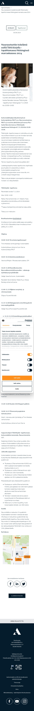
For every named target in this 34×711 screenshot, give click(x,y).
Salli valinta (17, 383)
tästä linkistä (17, 218)
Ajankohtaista (5, 8)
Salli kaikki (17, 378)
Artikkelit (11, 28)
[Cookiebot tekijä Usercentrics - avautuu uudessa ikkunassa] (24, 321)
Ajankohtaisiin (17, 596)
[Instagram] (24, 700)
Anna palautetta (17, 621)
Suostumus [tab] (6, 325)
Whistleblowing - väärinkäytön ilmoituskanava (17, 692)
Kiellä (17, 389)
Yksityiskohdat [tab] (17, 325)
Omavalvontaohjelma (17, 686)
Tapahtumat (22, 28)
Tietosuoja (17, 682)
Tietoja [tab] (28, 325)
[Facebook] (9, 701)
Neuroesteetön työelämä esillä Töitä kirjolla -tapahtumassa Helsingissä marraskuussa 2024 (15, 11)
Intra (17, 689)
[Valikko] (31, 3)
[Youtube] (17, 701)
